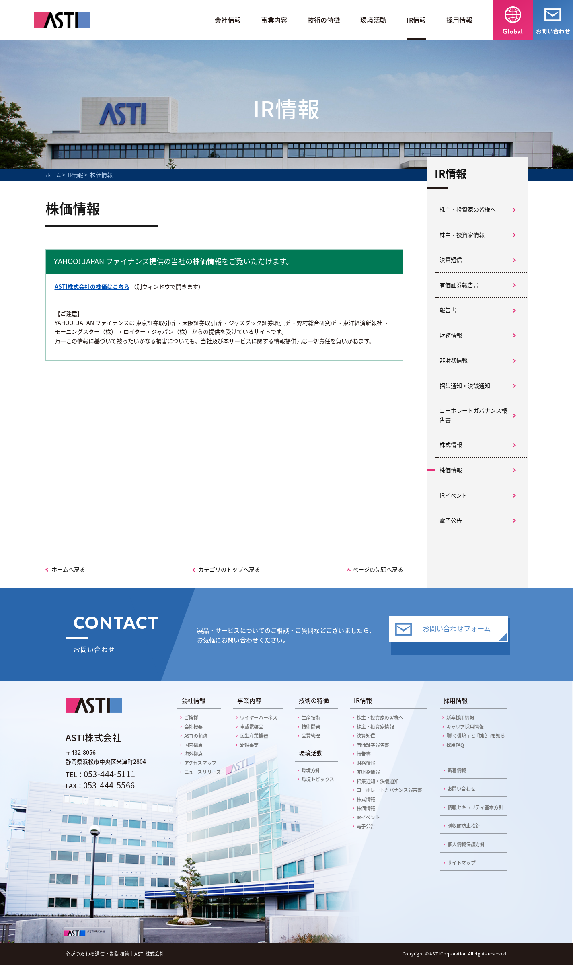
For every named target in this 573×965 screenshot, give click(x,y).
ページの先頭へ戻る (378, 569)
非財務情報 (454, 360)
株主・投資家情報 (462, 234)
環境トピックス (318, 779)
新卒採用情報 (460, 717)
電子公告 (451, 520)
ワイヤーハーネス (258, 717)
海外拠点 (193, 753)
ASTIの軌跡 (195, 735)
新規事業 (249, 745)
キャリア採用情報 (465, 726)
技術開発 (311, 726)
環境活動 (373, 20)
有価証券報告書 (459, 285)
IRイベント (453, 495)
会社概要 (193, 726)
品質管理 (311, 735)
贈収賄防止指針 (464, 825)
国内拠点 (193, 745)
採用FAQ (455, 745)
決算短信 (451, 259)
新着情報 (457, 770)
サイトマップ (462, 862)
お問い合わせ (462, 788)
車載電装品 (251, 726)
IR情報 (416, 20)
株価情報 (451, 470)
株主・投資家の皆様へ (468, 209)
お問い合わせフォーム (457, 634)
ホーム (53, 175)
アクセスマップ (200, 763)
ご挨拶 (191, 717)
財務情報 (451, 335)
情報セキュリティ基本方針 (475, 807)
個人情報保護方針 (466, 844)
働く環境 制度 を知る (474, 735)
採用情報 (459, 20)
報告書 (448, 310)
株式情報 (451, 444)
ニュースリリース (202, 772)
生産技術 (311, 717)
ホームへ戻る (68, 569)
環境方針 (311, 770)
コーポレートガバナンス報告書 (473, 415)
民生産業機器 (254, 735)
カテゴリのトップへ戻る (229, 569)
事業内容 (274, 20)
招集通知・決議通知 (465, 385)
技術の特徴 (324, 20)
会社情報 (228, 20)
